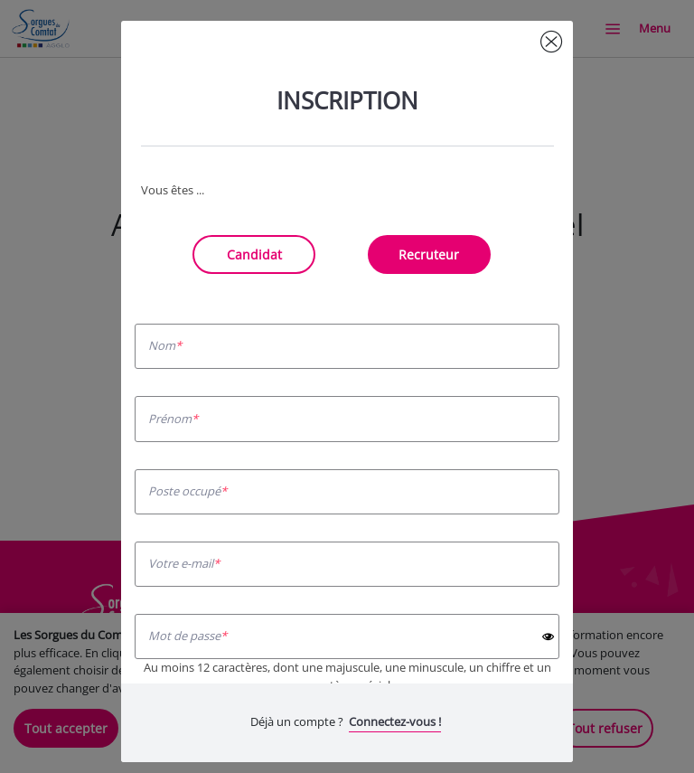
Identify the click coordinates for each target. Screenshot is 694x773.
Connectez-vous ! (395, 721)
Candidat (254, 254)
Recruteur (429, 254)
